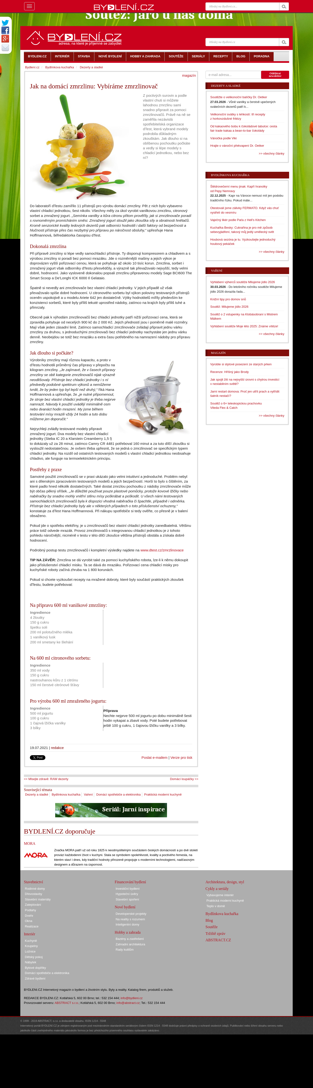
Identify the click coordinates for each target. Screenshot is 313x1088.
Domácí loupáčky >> (184, 779)
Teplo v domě (215, 906)
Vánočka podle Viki (223, 138)
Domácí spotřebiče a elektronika (118, 794)
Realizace (31, 926)
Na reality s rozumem (130, 919)
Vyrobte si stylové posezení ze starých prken (241, 364)
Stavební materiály (38, 899)
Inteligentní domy (127, 924)
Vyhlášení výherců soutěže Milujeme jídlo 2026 (242, 282)
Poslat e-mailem (154, 757)
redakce (57, 748)
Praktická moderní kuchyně (163, 794)
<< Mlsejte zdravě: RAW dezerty (46, 779)
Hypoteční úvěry (127, 894)
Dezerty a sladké (36, 794)
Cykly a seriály (217, 889)
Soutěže (211, 927)
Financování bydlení (130, 882)
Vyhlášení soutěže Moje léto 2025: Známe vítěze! (244, 326)
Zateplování (33, 904)
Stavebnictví (33, 882)
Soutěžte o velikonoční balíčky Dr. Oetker (238, 97)
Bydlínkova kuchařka (66, 794)
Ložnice (30, 951)
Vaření (88, 794)
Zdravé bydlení (35, 978)
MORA (29, 843)
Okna (28, 921)
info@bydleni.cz (132, 998)
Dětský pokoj (34, 957)
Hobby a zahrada (127, 932)
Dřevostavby (33, 894)
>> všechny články (271, 153)
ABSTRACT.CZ (218, 940)
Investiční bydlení (128, 888)
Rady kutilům (125, 949)
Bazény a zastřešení (130, 939)
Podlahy (30, 910)
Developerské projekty (131, 914)
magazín (189, 75)
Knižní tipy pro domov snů (228, 299)
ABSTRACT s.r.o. (67, 1003)
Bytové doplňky (35, 968)
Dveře (29, 915)
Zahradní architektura (130, 944)
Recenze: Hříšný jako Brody (229, 372)
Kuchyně (31, 941)
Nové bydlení (125, 907)
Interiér (29, 934)
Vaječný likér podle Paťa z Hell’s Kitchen (238, 220)
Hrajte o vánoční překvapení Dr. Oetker (237, 145)
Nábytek (30, 962)
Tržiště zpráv (215, 934)
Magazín (218, 353)
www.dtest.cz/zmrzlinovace (162, 550)
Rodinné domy (35, 888)
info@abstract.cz (128, 1003)
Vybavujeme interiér (220, 895)
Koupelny (31, 946)
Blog (209, 920)
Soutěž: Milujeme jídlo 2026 (229, 306)
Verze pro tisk (181, 757)
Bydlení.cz (32, 67)
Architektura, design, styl (224, 882)
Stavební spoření (127, 899)
